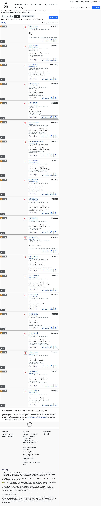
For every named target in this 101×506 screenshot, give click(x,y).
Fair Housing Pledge (28, 452)
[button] (96, 7)
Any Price (13, 19)
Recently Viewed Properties (80, 8)
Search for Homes (21, 4)
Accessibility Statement (29, 447)
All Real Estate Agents (8, 436)
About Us (87, 1)
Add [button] (17, 16)
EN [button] (99, 1)
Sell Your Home (36, 4)
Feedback (25, 434)
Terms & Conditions (28, 445)
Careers (94, 1)
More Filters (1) (37, 19)
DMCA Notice (27, 449)
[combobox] (5, 19)
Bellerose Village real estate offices (37, 417)
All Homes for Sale (7, 434)
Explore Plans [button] (44, 483)
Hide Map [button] (3, 23)
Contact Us (34, 434)
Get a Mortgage (21, 8)
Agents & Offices (51, 4)
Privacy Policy (27, 438)
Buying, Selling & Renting (76, 1)
